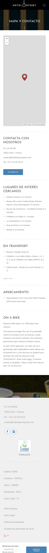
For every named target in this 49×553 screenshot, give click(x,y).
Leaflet (27, 125)
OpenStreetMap (39, 125)
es (8, 536)
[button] (24, 77)
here (30, 359)
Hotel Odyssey (11, 509)
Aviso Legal (9, 515)
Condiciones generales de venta (19, 529)
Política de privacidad (14, 522)
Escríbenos (13, 172)
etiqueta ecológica (24, 446)
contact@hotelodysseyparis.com (19, 422)
